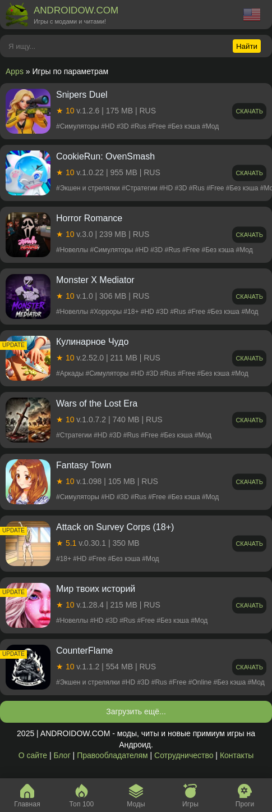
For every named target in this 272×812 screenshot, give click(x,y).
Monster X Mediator (95, 280)
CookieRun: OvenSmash (105, 156)
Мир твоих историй (95, 589)
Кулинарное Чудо (92, 341)
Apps (15, 71)
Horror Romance (89, 218)
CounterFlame (84, 650)
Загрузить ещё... (136, 711)
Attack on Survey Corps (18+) (115, 527)
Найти (246, 46)
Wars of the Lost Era (96, 403)
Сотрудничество (183, 755)
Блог (61, 755)
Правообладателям (112, 755)
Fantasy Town (83, 465)
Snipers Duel (82, 94)
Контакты (236, 755)
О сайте (33, 755)
